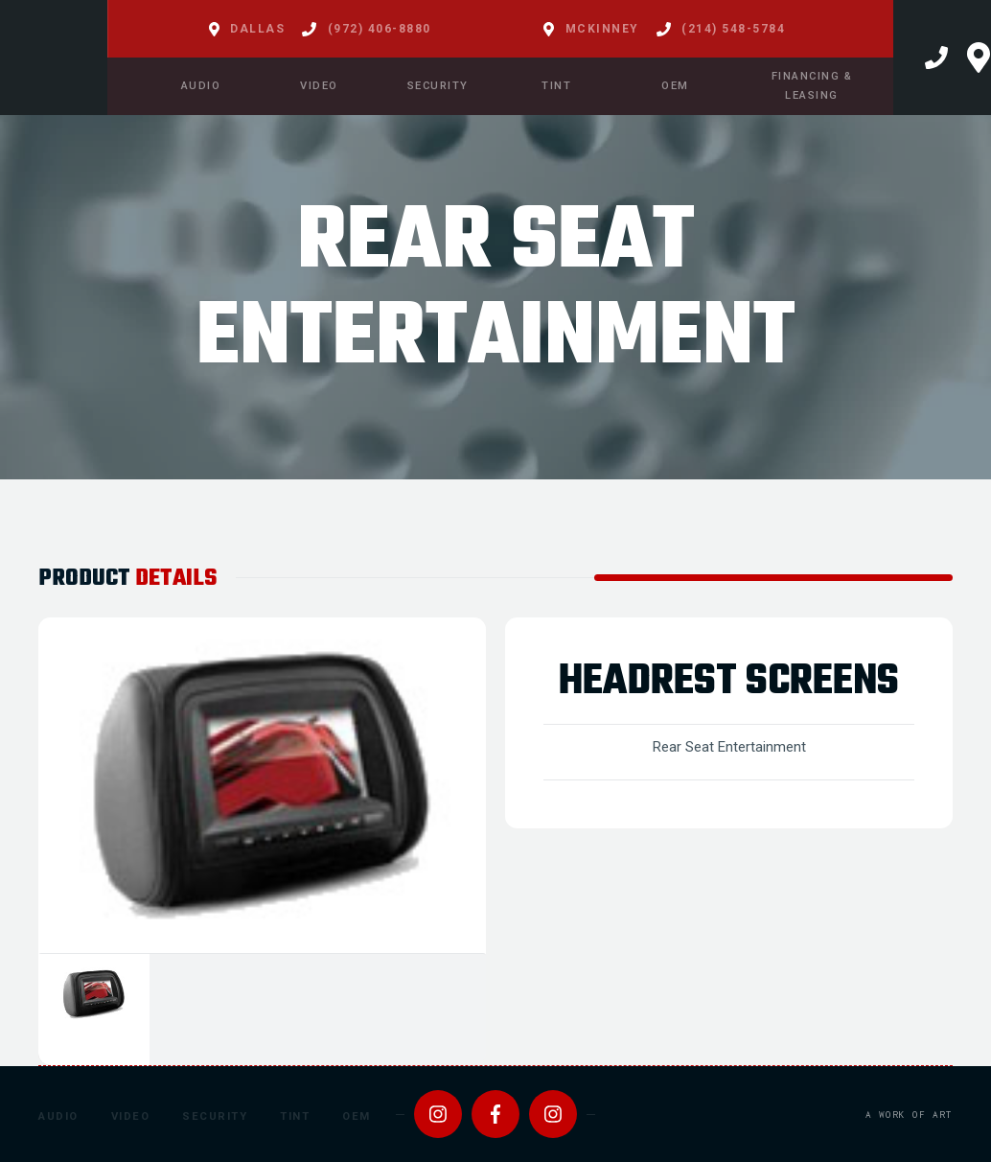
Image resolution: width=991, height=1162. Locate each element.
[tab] (94, 1009)
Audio (58, 1116)
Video (130, 1116)
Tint (295, 1116)
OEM (356, 1116)
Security (214, 1116)
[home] (53, 57)
